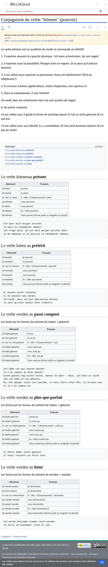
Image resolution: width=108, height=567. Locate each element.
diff (6, 41)
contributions (69, 35)
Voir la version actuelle (38, 41)
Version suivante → (61, 41)
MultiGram (20, 4)
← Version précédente (18, 41)
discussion (58, 35)
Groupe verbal (20, 536)
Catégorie (6, 536)
